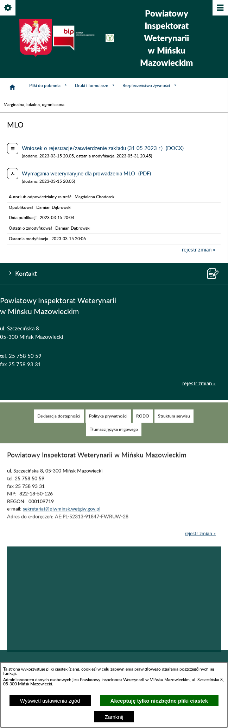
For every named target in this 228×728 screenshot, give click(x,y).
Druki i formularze (95, 85)
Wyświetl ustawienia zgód (50, 701)
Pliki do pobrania (48, 85)
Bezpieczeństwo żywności (149, 85)
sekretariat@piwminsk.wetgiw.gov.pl (61, 516)
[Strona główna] (12, 87)
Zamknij (114, 717)
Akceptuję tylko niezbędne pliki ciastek (159, 701)
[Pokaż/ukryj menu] (219, 8)
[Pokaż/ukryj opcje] (8, 8)
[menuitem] (59, 423)
